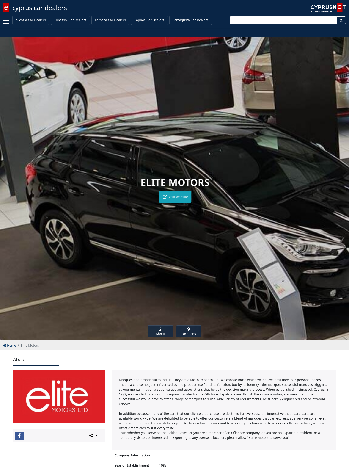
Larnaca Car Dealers (110, 20)
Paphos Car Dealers (149, 20)
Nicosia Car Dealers (31, 20)
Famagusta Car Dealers (191, 20)
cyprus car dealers (39, 7)
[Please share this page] (93, 436)
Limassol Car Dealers (70, 20)
